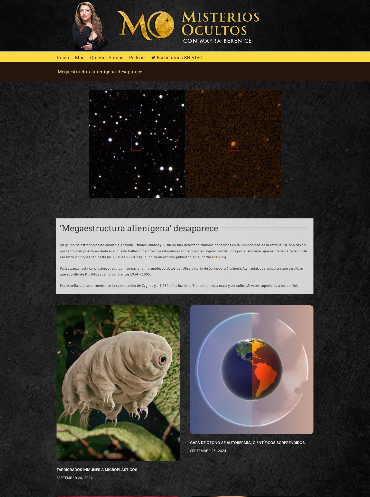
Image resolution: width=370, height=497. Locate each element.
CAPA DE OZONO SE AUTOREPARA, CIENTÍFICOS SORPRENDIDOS (247, 442)
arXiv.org (219, 257)
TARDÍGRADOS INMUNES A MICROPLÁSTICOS (97, 469)
